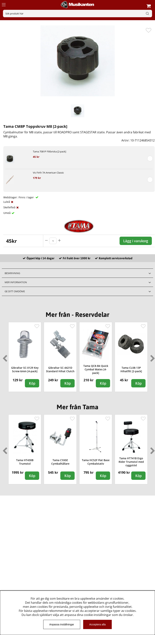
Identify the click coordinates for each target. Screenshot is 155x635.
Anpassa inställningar (61, 624)
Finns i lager (27, 197)
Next (152, 357)
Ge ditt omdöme (15, 291)
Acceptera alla (97, 624)
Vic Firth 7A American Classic (48, 172)
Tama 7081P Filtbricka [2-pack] (49, 151)
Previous (4, 357)
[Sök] (77, 13)
